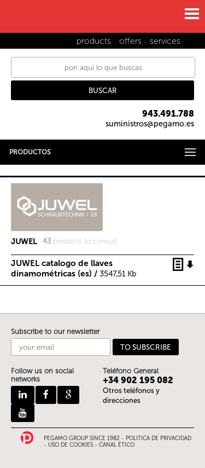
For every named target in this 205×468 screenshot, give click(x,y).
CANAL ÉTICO (116, 445)
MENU (191, 13)
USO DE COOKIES (70, 445)
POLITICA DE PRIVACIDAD (158, 438)
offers (130, 41)
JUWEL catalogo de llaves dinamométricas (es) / (73, 264)
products (94, 41)
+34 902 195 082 (138, 380)
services (165, 41)
